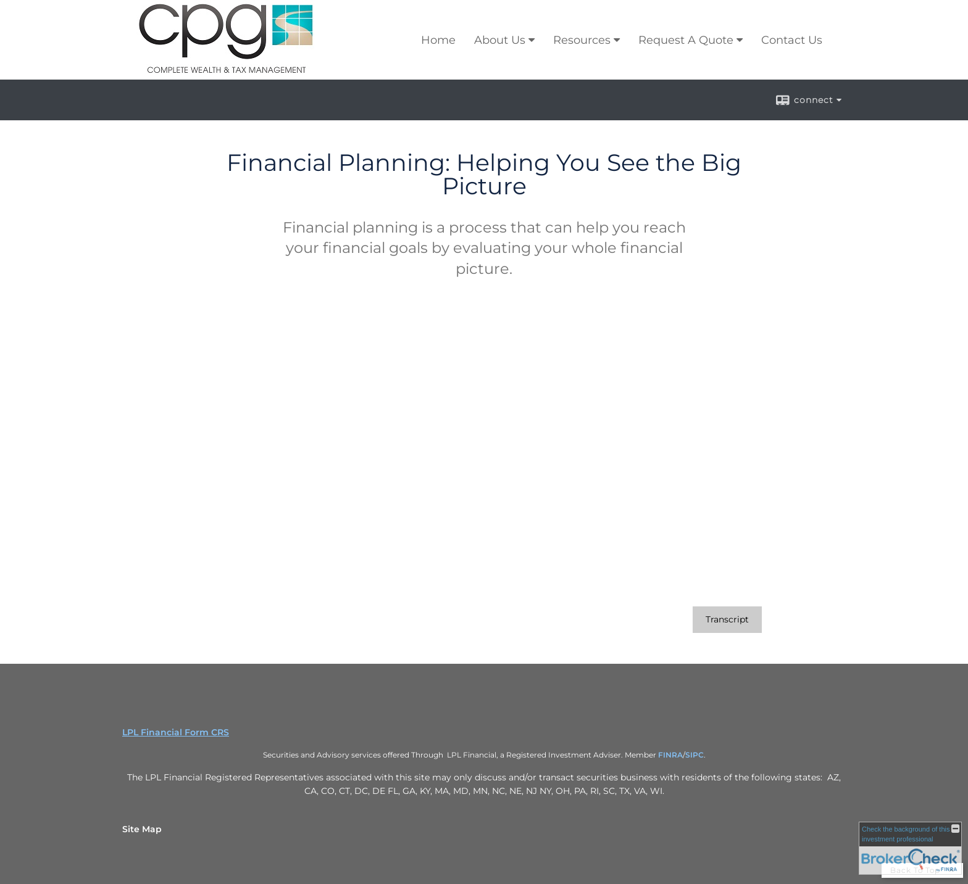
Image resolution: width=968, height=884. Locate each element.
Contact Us (791, 40)
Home (438, 40)
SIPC (694, 754)
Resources (582, 40)
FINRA (670, 754)
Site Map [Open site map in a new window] (142, 829)
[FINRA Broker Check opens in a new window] (910, 848)
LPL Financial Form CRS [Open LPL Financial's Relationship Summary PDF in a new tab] (175, 732)
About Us (499, 40)
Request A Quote (685, 40)
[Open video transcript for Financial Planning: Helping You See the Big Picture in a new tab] (727, 619)
